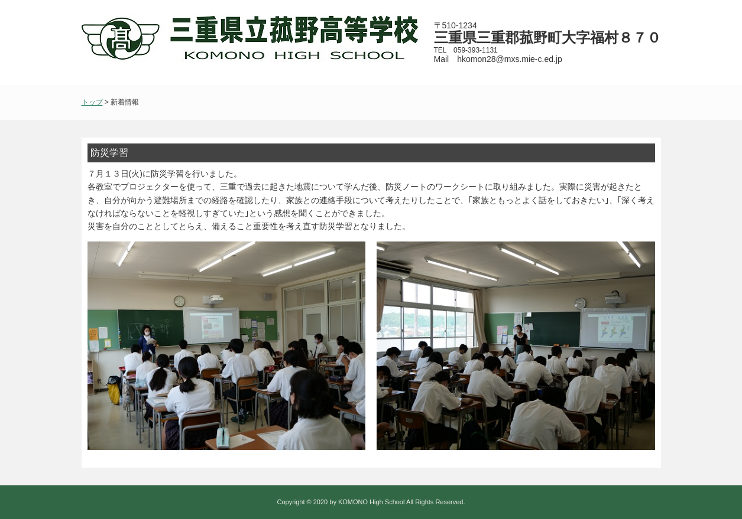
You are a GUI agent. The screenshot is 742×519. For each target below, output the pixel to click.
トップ (92, 102)
